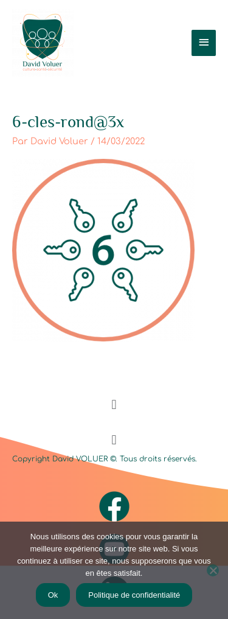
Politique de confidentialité (134, 595)
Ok (53, 595)
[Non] (213, 570)
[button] (114, 404)
